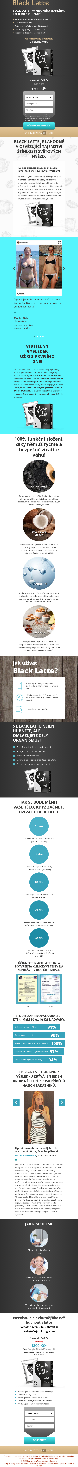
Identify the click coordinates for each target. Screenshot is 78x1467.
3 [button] (40, 336)
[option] (39, 285)
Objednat (39, 1440)
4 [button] (43, 336)
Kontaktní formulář (38, 1463)
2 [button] (37, 336)
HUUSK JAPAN (53, 1463)
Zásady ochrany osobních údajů (15, 1463)
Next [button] (64, 268)
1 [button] (34, 336)
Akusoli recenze (67, 1463)
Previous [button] (14, 268)
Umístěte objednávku (39, 125)
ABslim (39, 1466)
